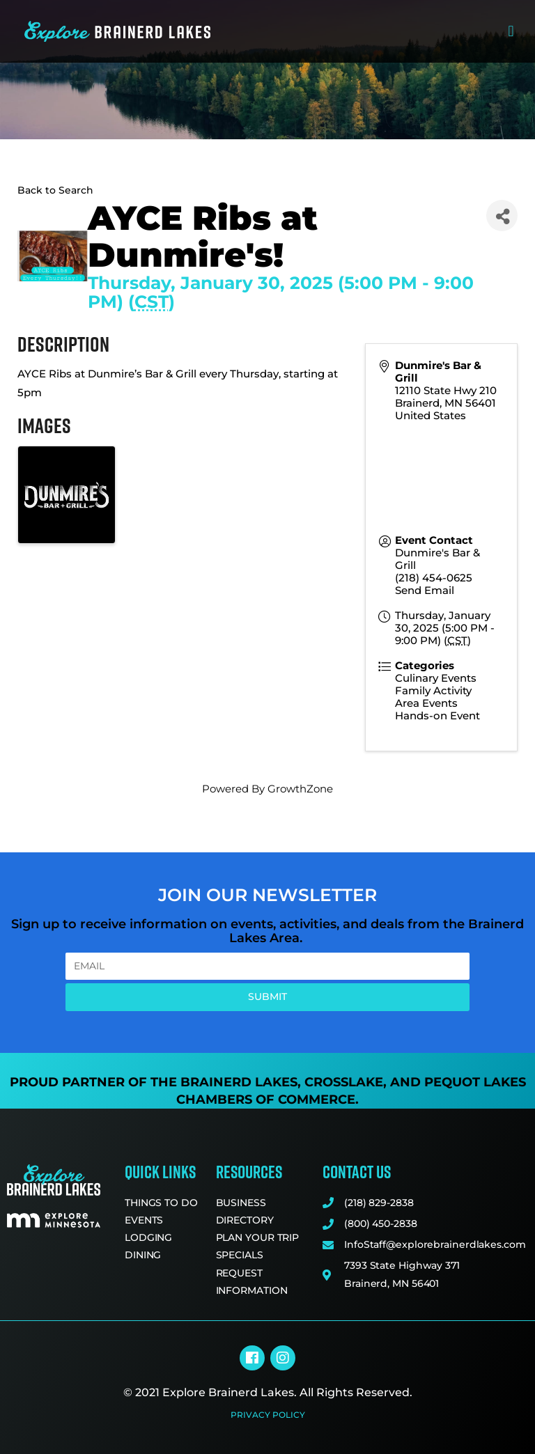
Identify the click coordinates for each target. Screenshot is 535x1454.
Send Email (424, 590)
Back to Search (55, 190)
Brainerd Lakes (238, 1082)
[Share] (502, 215)
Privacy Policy (268, 1414)
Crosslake (343, 1082)
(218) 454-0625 (433, 577)
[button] (511, 31)
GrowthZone (300, 788)
